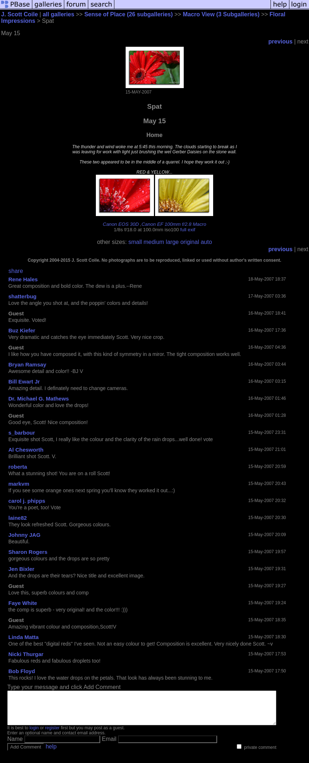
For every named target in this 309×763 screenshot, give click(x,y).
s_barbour (21, 433)
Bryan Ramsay (27, 364)
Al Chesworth (26, 450)
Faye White (22, 603)
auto (206, 242)
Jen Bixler (21, 569)
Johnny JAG (24, 535)
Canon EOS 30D (121, 224)
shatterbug (22, 296)
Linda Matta (23, 637)
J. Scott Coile (19, 14)
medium (153, 242)
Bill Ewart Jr (24, 381)
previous (280, 41)
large (172, 242)
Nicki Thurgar (26, 654)
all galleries (58, 14)
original (189, 242)
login (33, 734)
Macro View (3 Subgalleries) (221, 14)
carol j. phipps (26, 501)
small (135, 242)
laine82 (17, 518)
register (52, 734)
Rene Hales (23, 279)
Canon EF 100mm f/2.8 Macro (174, 224)
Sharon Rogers (28, 552)
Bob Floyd (21, 671)
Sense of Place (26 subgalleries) (128, 14)
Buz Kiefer (21, 330)
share (15, 271)
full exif (187, 229)
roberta (17, 467)
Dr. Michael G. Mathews (38, 398)
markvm (18, 484)
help (51, 753)
